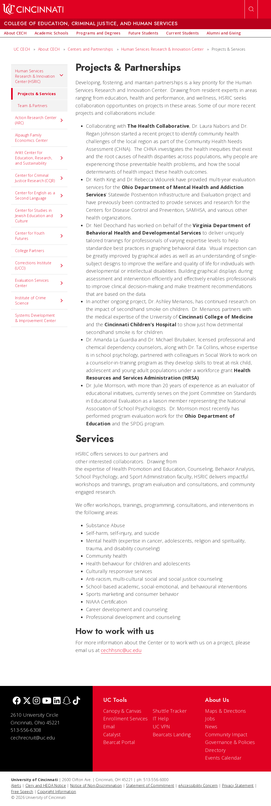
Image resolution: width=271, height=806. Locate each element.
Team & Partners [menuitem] (33, 105)
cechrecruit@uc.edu (33, 737)
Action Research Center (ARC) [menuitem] (39, 120)
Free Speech (22, 791)
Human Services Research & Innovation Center (162, 49)
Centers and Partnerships (90, 49)
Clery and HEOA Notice (45, 785)
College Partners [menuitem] (29, 250)
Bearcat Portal (119, 742)
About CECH (49, 49)
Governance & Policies (230, 742)
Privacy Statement (238, 785)
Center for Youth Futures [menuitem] (39, 236)
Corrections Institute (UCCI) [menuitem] (39, 265)
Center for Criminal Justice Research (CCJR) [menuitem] (39, 178)
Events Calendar (223, 758)
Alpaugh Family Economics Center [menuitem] (31, 138)
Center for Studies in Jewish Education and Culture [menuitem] (39, 215)
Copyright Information (56, 791)
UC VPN (161, 726)
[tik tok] (76, 701)
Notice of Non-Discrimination (96, 785)
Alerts (16, 785)
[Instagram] (36, 701)
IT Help (161, 718)
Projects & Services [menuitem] (33, 94)
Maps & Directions (225, 711)
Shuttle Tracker (170, 711)
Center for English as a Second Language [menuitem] (39, 195)
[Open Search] (251, 9)
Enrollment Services (125, 718)
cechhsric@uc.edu (121, 650)
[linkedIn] (57, 701)
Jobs (210, 718)
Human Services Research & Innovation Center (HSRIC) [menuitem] (39, 76)
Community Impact (226, 734)
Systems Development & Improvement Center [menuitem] (35, 318)
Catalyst (111, 734)
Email (109, 726)
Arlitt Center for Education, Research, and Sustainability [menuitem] (39, 158)
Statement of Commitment (150, 785)
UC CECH (22, 49)
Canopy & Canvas (122, 711)
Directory (215, 750)
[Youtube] (46, 701)
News (211, 726)
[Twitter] (27, 701)
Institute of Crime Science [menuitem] (39, 300)
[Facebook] (16, 701)
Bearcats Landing (172, 734)
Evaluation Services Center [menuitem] (39, 283)
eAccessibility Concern (198, 785)
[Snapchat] (66, 701)
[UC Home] (33, 9)
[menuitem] (15, 33)
